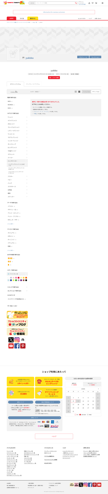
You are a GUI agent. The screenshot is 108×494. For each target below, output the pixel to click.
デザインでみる (95, 91)
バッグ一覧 (9, 472)
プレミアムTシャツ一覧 (12, 454)
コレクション (95, 57)
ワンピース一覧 (10, 458)
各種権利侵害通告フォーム (90, 456)
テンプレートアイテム (33, 84)
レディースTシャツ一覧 (12, 456)
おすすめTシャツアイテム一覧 (14, 475)
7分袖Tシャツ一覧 (11, 466)
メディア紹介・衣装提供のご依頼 (91, 454)
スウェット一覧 (10, 468)
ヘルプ (90, 18)
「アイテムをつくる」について (70, 454)
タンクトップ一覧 (11, 463)
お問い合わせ (98, 18)
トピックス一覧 (28, 458)
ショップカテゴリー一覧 (30, 463)
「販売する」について (68, 453)
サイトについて (66, 458)
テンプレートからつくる (50, 451)
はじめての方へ (48, 463)
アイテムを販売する (49, 456)
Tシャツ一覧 (10, 451)
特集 (35, 113)
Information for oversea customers (54, 12)
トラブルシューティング (69, 456)
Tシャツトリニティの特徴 (50, 459)
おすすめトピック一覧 (29, 453)
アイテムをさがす (11, 448)
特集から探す (13, 306)
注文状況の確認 (82, 4)
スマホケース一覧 (11, 473)
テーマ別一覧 (27, 461)
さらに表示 (10, 224)
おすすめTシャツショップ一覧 (31, 454)
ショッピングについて (68, 451)
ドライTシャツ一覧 (11, 453)
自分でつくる (47, 453)
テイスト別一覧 (28, 460)
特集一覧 (26, 456)
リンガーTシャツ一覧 (12, 461)
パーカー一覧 (10, 470)
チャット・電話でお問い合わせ (91, 451)
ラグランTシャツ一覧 (12, 460)
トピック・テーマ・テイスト (41, 111)
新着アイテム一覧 (28, 451)
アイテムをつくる (48, 448)
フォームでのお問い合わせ (90, 453)
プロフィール (83, 57)
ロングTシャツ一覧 (11, 465)
